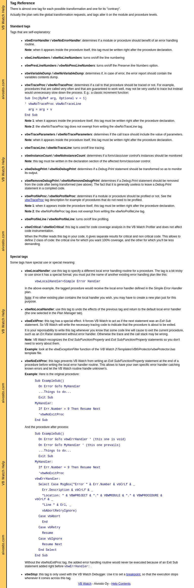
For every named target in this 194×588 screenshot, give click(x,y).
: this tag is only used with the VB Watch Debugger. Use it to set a (75, 574)
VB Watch (84, 583)
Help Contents (121, 583)
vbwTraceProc (34, 200)
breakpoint (133, 574)
